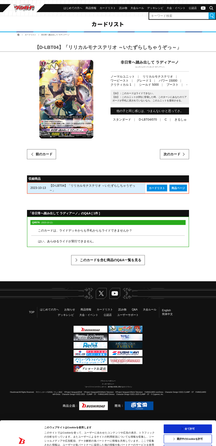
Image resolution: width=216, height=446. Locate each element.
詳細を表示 (162, 439)
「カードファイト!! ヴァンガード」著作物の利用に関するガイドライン (108, 387)
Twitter (101, 293)
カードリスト (30, 35)
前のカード (44, 154)
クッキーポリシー (108, 384)
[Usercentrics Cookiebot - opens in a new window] (22, 439)
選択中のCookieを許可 (190, 414)
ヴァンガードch (203, 8)
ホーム (18, 34)
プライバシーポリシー (108, 381)
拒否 (189, 424)
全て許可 (190, 403)
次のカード (172, 154)
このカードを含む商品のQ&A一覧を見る (110, 260)
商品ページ (178, 188)
